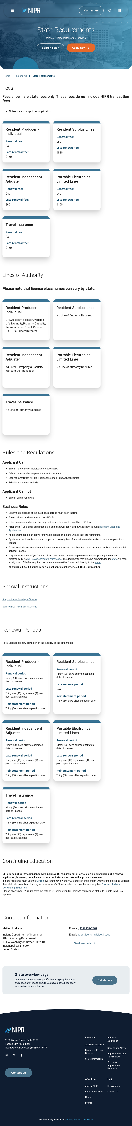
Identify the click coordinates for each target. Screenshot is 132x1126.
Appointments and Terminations (116, 1055)
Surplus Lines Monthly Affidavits (19, 599)
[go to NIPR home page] (30, 10)
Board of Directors (94, 1091)
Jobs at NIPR (91, 1086)
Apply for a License (94, 1044)
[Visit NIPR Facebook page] (21, 1055)
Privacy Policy (73, 1119)
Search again (50, 48)
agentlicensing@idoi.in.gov (94, 934)
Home (7, 75)
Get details (104, 980)
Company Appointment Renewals (113, 1065)
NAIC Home (87, 1119)
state (115, 559)
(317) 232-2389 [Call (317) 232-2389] (87, 928)
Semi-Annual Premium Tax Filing (19, 606)
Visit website (85, 943)
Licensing (21, 75)
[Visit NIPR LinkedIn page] (7, 1055)
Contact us (91, 10)
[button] (12, 10)
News (88, 1097)
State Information (94, 1059)
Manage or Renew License (94, 1052)
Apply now (81, 48)
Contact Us (112, 1091)
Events (88, 1103)
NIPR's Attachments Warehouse (44, 559)
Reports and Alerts (116, 1048)
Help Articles (113, 1086)
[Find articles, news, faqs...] (109, 10)
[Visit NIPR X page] (14, 1055)
